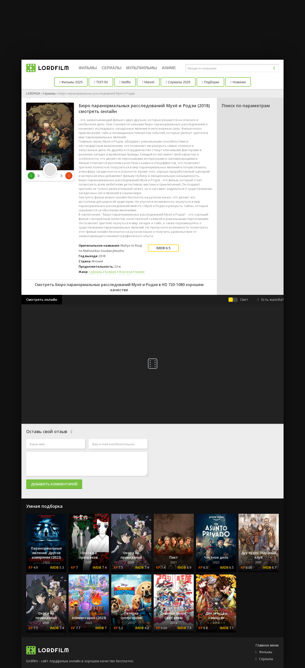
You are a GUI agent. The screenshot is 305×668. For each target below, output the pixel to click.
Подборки (210, 82)
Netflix (125, 82)
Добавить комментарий (54, 484)
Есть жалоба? (271, 299)
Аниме (169, 68)
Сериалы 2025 (178, 82)
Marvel (148, 82)
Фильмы (88, 68)
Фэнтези (125, 272)
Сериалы (111, 68)
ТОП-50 (101, 82)
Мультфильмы (141, 68)
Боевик (110, 272)
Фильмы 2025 (71, 82)
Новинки (238, 82)
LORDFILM (33, 93)
